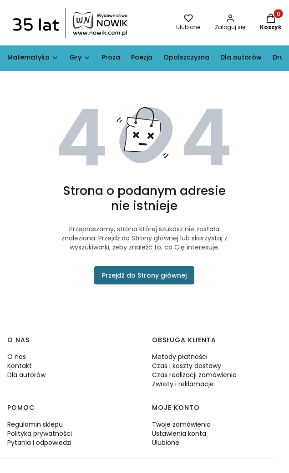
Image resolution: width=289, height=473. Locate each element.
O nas (16, 356)
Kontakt (19, 365)
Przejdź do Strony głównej (144, 275)
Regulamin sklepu (35, 424)
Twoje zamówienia (181, 424)
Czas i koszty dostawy (186, 365)
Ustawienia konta (179, 433)
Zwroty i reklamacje (183, 383)
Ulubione (165, 442)
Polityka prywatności (39, 433)
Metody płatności (180, 356)
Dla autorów (26, 374)
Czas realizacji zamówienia (194, 374)
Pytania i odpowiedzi (39, 442)
